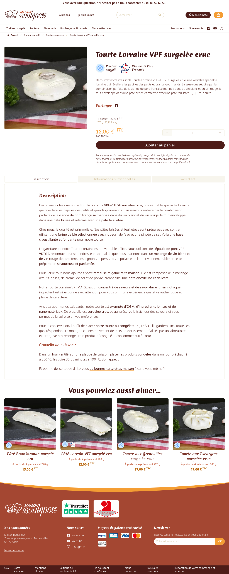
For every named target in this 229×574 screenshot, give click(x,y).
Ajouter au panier (160, 145)
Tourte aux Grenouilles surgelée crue (142, 456)
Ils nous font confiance (101, 569)
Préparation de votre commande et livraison (194, 569)
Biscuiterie (49, 28)
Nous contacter (14, 550)
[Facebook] (208, 28)
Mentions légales (40, 569)
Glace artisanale (101, 28)
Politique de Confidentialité (67, 569)
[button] (198, 15)
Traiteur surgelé (15, 28)
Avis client (188, 179)
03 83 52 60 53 (155, 3)
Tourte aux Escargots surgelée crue (199, 456)
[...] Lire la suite (201, 93)
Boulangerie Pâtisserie (73, 28)
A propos (64, 15)
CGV (6, 568)
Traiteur (34, 28)
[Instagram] (221, 28)
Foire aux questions (152, 569)
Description (40, 179)
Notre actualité (18, 569)
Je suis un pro (86, 15)
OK (220, 541)
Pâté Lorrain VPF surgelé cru (86, 453)
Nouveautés (196, 28)
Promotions (178, 28)
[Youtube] (215, 28)
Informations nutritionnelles (114, 179)
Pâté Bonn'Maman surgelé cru (30, 456)
